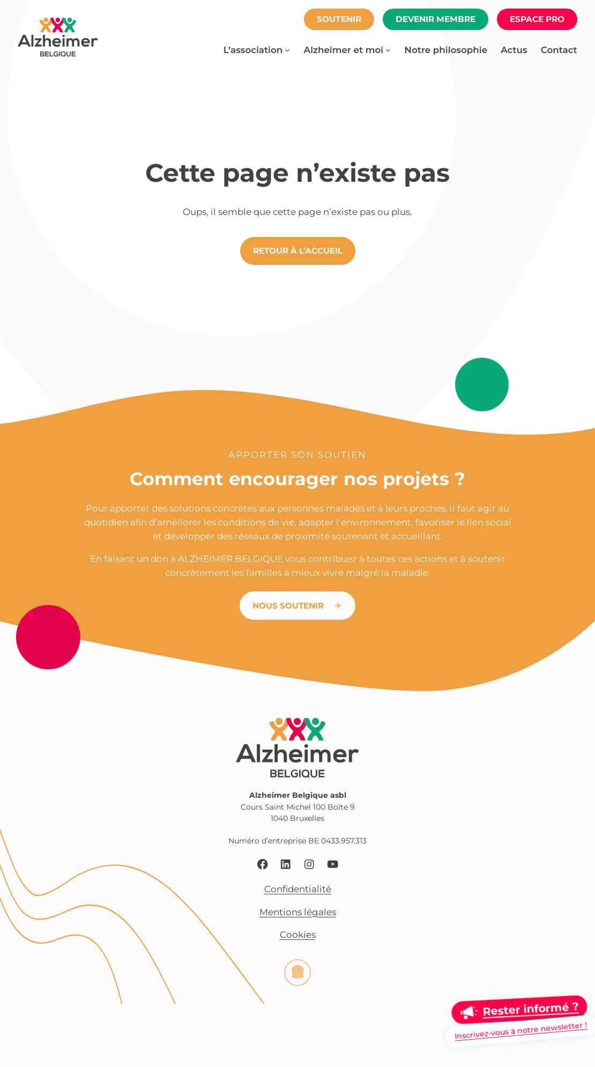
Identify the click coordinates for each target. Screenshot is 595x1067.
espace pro (537, 19)
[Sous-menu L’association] (287, 50)
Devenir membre (435, 19)
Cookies (298, 934)
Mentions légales (297, 912)
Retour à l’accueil (297, 251)
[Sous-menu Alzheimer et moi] (388, 50)
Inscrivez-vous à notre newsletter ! (520, 1030)
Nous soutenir (288, 606)
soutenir (339, 19)
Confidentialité (297, 889)
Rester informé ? (530, 1009)
